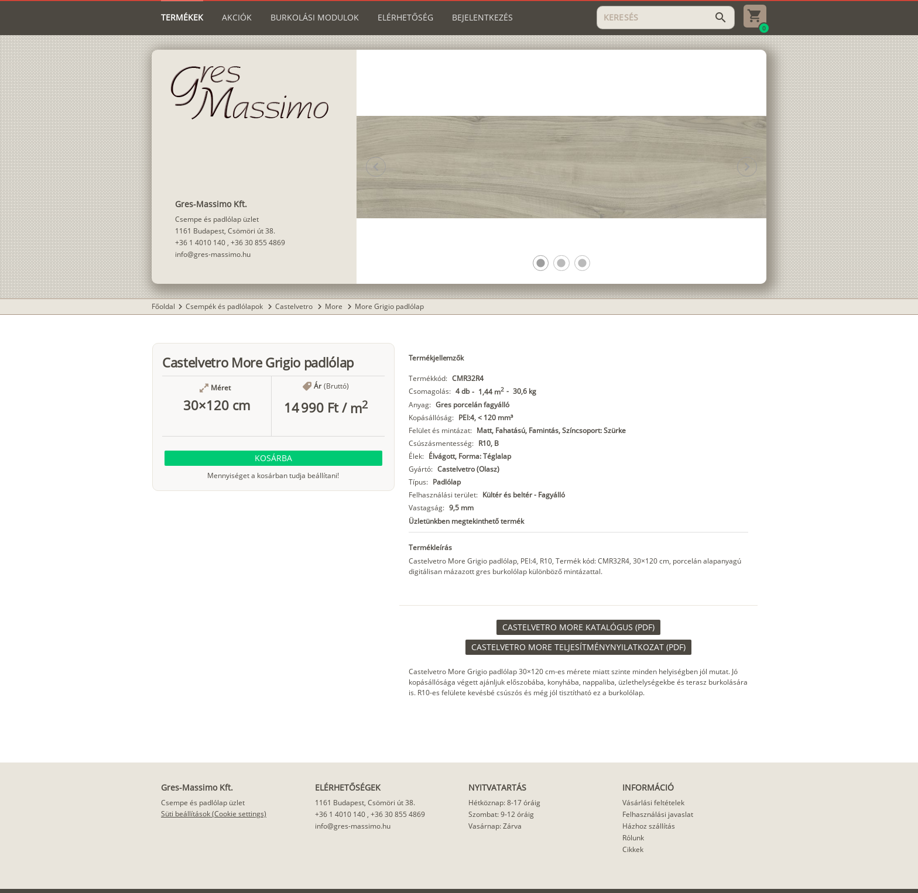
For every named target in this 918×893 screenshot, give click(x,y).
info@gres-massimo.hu (213, 254)
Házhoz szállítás (648, 826)
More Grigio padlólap (389, 306)
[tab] (182, 17)
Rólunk (633, 838)
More (334, 306)
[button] (541, 263)
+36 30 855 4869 (258, 243)
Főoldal (163, 306)
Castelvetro (294, 306)
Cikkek (632, 849)
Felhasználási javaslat (657, 814)
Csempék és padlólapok (225, 306)
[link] (578, 627)
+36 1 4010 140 (200, 243)
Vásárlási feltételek (653, 803)
